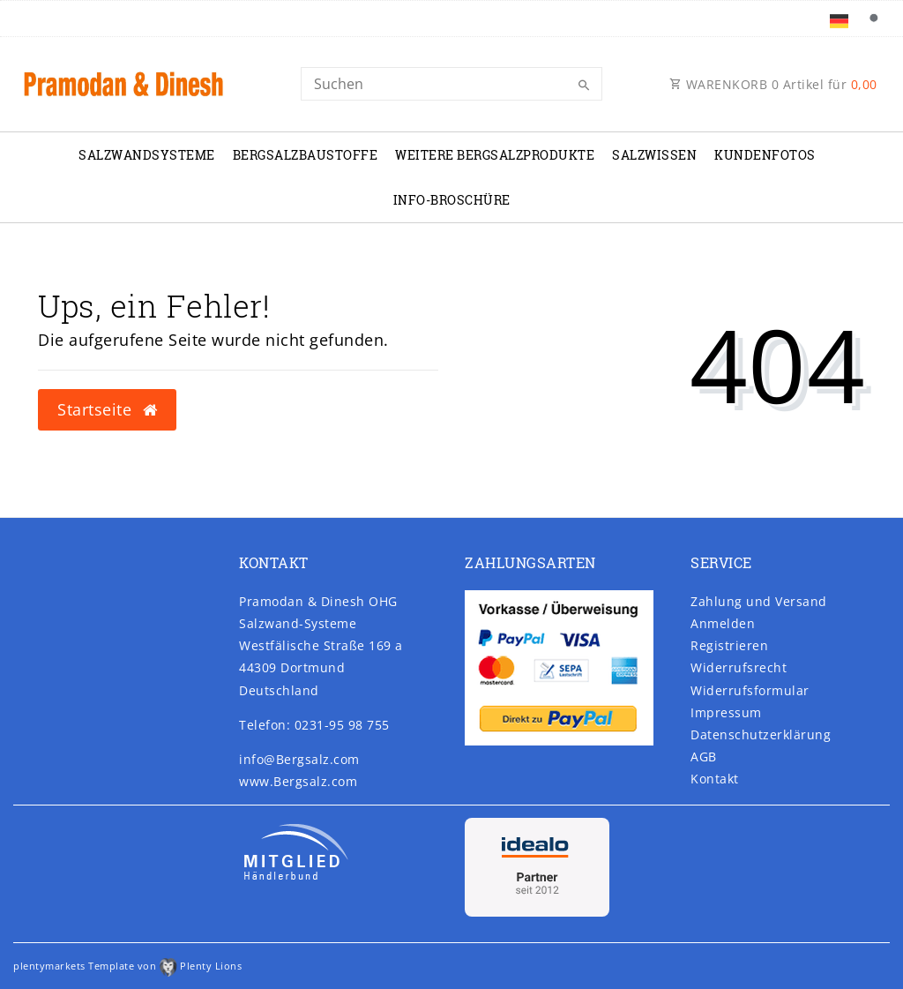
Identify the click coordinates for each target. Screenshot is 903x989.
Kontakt (714, 778)
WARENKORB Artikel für (773, 84)
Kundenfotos (765, 154)
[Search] (451, 84)
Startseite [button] (107, 409)
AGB (703, 756)
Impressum (726, 712)
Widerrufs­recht (738, 667)
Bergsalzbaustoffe (305, 154)
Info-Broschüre (452, 199)
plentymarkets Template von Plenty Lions (127, 965)
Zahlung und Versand (758, 601)
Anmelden (722, 623)
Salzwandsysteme (146, 154)
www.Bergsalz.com (298, 781)
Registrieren (729, 645)
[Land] (838, 18)
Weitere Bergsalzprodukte (494, 154)
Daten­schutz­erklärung (760, 734)
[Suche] (873, 18)
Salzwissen (654, 154)
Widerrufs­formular (750, 690)
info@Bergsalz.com (299, 759)
